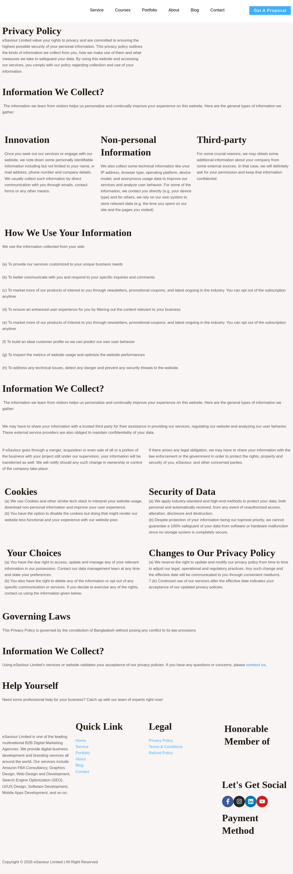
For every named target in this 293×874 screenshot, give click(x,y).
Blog (195, 10)
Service (97, 10)
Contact (217, 10)
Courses (122, 10)
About (173, 10)
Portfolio (149, 10)
